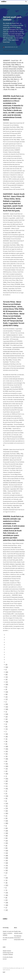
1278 (6, 808)
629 (6, 838)
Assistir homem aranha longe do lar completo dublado (8, 952)
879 (6, 900)
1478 (6, 892)
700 (6, 806)
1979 (6, 704)
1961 (6, 736)
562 (6, 818)
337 (6, 873)
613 (6, 687)
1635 (6, 667)
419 (6, 664)
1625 (6, 788)
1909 (6, 766)
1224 (6, 840)
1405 (6, 672)
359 (6, 716)
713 (6, 890)
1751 (6, 729)
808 (6, 828)
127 (6, 724)
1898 (6, 858)
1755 (6, 865)
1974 (6, 870)
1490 (6, 773)
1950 (6, 813)
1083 (6, 709)
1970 (6, 843)
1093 (6, 749)
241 (6, 689)
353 (6, 697)
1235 (6, 853)
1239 (6, 692)
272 (6, 816)
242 (6, 845)
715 (6, 791)
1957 (6, 835)
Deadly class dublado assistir (18, 932)
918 (6, 798)
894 (6, 674)
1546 (6, 714)
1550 (6, 778)
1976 (6, 877)
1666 (6, 746)
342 (6, 679)
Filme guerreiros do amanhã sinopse (12, 50)
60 (6, 801)
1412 (6, 753)
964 (6, 694)
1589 (6, 684)
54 (6, 825)
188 (6, 741)
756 (6, 756)
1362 (6, 895)
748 (6, 882)
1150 (6, 763)
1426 (6, 863)
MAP (4, 972)
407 (6, 771)
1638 (6, 850)
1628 (6, 820)
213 (6, 793)
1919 (6, 811)
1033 (6, 885)
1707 (6, 682)
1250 (6, 706)
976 (6, 726)
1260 (6, 833)
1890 (6, 823)
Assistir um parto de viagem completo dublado (8, 933)
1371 (6, 699)
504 (6, 783)
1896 (6, 855)
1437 (6, 910)
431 (6, 744)
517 (6, 907)
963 (6, 848)
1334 (6, 803)
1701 (6, 677)
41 (6, 701)
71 (5, 731)
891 (6, 897)
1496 (6, 905)
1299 (6, 830)
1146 (6, 734)
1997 (6, 781)
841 (6, 761)
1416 (6, 860)
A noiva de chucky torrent (8, 958)
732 (6, 880)
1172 (6, 786)
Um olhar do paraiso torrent (8, 938)
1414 (6, 751)
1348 (6, 902)
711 (6, 776)
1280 (6, 758)
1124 (6, 768)
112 (6, 711)
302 (6, 719)
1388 (6, 721)
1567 (6, 868)
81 (6, 887)
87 (6, 669)
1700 (6, 796)
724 (6, 739)
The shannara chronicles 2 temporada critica (19, 937)
